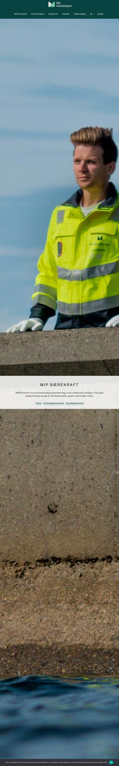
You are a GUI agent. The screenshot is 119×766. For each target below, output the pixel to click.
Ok (111, 762)
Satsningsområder (75, 403)
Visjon (38, 403)
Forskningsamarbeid (53, 403)
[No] (116, 762)
